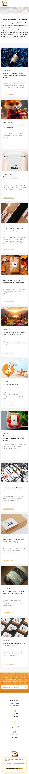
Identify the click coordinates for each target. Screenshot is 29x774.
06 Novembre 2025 (7, 174)
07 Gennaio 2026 (7, 70)
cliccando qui (19, 764)
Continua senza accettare (12, 768)
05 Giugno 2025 (6, 433)
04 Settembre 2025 (7, 277)
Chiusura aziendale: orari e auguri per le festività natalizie (14, 126)
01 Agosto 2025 (6, 329)
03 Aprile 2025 (6, 588)
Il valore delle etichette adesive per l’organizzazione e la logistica (13, 230)
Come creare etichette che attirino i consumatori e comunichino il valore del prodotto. (14, 75)
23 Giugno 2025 (6, 381)
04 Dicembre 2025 (7, 122)
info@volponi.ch (14, 727)
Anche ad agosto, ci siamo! (10, 384)
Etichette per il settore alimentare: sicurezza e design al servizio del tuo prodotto (13, 438)
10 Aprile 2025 (6, 536)
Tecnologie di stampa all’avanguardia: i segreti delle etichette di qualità (14, 489)
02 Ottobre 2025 (6, 226)
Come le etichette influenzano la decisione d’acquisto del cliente (12, 178)
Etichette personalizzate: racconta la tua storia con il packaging (13, 541)
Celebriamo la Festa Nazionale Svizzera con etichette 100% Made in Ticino (14, 333)
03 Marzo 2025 (6, 640)
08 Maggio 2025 (6, 485)
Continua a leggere (8, 94)
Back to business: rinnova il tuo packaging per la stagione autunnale (13, 281)
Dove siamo (14, 737)
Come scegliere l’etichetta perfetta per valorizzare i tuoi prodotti (14, 644)
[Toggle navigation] (26, 3)
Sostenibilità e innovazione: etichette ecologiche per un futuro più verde (13, 592)
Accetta (20, 768)
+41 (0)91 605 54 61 (14, 716)
